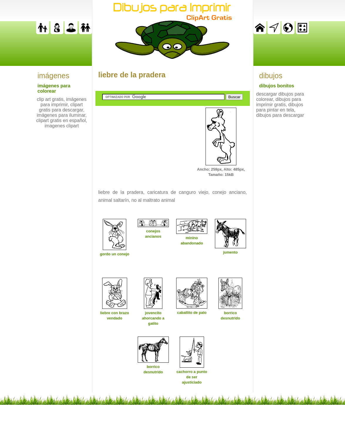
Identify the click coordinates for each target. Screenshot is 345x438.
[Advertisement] (139, 144)
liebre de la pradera (132, 75)
